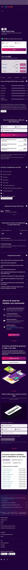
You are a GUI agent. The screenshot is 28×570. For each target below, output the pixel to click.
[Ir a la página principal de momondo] (8, 6)
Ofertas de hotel (3, 512)
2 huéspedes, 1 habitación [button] (8, 46)
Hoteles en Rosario (6, 479)
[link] (14, 335)
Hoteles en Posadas (6, 486)
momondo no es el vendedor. (14, 502)
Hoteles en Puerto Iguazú (7, 481)
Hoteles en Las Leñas (14, 513)
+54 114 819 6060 (5, 37)
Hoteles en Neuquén (6, 485)
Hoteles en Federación (7, 470)
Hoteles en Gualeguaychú (7, 474)
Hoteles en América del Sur (12, 512)
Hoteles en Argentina (22, 512)
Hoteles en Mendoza (5, 513)
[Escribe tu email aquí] (15, 433)
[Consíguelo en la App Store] (11, 554)
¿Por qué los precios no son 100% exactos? (14, 507)
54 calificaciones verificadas (15, 38)
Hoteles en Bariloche (6, 476)
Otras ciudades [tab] (6, 459)
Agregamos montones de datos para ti (14, 505)
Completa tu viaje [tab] (17, 462)
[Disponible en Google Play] (4, 554)
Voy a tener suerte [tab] (7, 462)
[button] (2, 6)
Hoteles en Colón (6, 472)
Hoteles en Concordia (6, 483)
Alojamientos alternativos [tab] (17, 459)
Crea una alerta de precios (11, 327)
